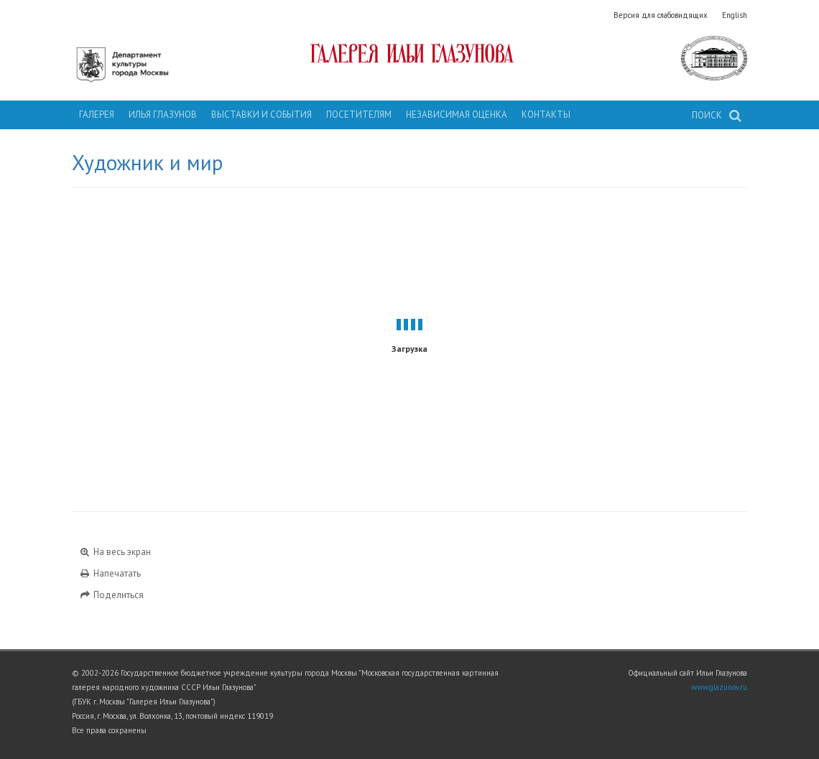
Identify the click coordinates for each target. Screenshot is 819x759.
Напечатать (110, 573)
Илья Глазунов (163, 114)
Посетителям (359, 114)
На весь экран (115, 552)
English (734, 15)
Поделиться (111, 595)
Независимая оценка (456, 114)
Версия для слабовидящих (661, 15)
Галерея (96, 114)
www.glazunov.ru (719, 687)
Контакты (546, 114)
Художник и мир (147, 162)
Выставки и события (261, 114)
